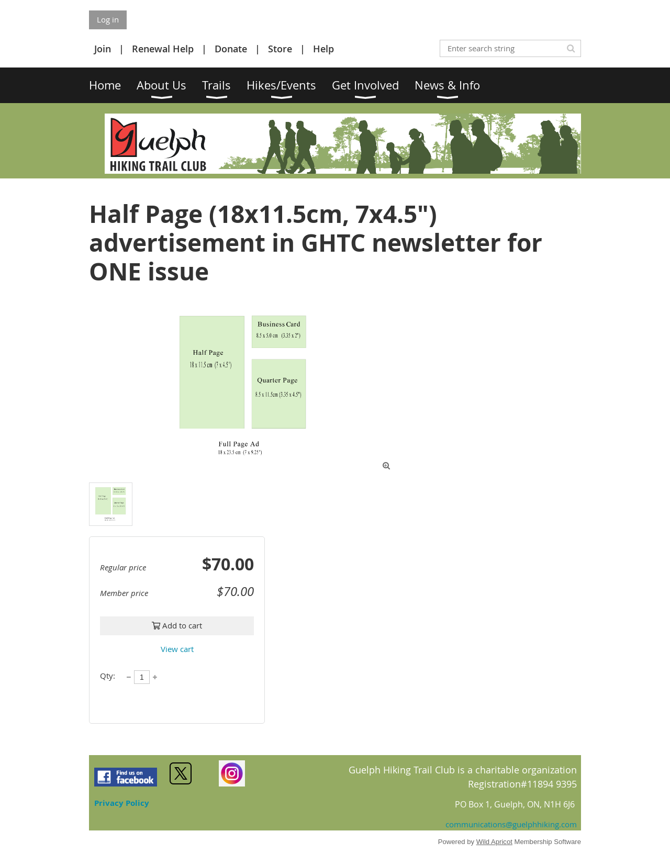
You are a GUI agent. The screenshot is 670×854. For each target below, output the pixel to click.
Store (280, 48)
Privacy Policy (121, 802)
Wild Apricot (494, 842)
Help (323, 48)
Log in (108, 19)
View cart (177, 649)
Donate (231, 48)
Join (102, 48)
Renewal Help (163, 48)
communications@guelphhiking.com (511, 824)
